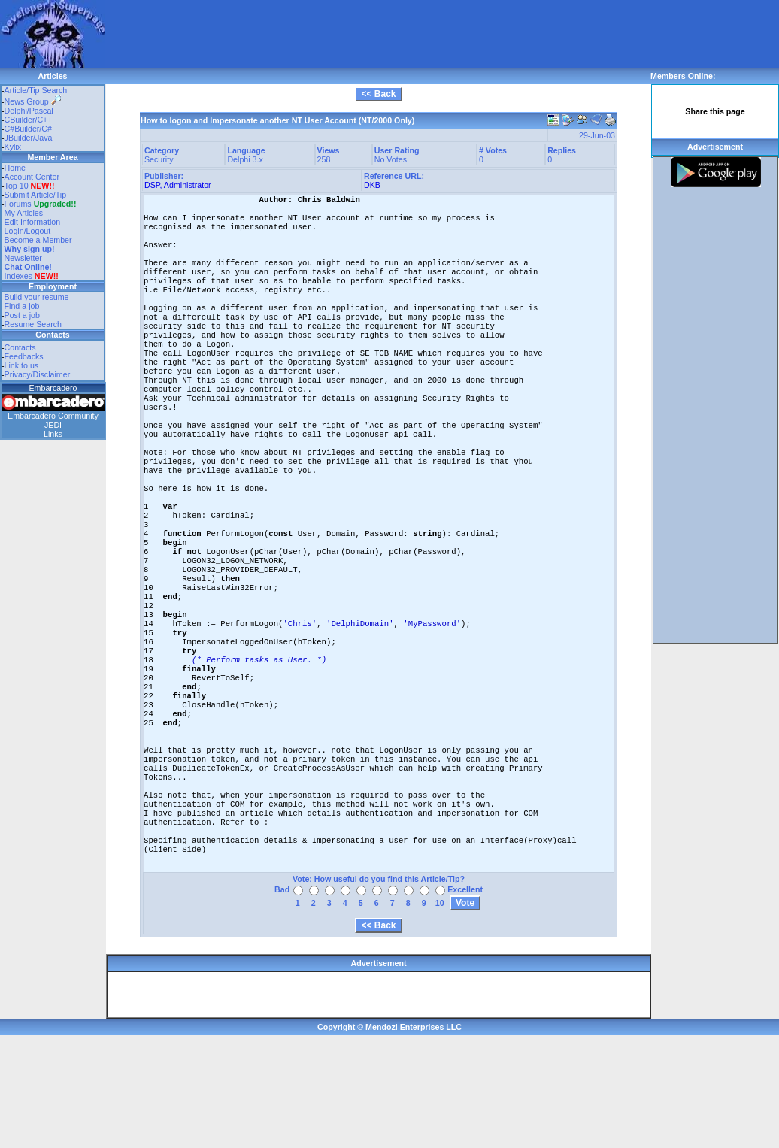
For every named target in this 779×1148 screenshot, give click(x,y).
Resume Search (33, 324)
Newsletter (23, 257)
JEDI (53, 424)
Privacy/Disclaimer (38, 374)
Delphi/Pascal (29, 110)
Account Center (32, 176)
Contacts (20, 347)
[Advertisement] (206, 22)
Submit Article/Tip (36, 194)
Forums (41, 203)
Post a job (22, 315)
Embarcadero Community (53, 415)
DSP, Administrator (177, 184)
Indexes (18, 275)
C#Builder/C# (28, 128)
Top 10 (17, 185)
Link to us (22, 365)
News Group (33, 101)
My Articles (24, 212)
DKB (372, 184)
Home (15, 167)
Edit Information (33, 221)
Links (53, 433)
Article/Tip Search (36, 90)
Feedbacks (24, 356)
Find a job (22, 305)
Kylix (13, 146)
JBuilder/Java (29, 137)
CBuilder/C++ (29, 119)
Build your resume (37, 296)
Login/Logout (28, 230)
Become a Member (38, 239)
